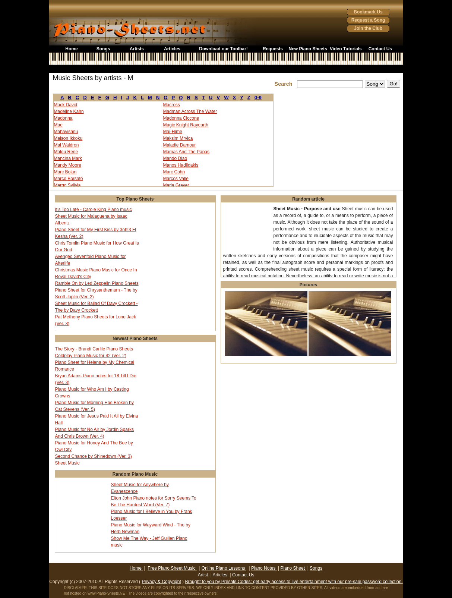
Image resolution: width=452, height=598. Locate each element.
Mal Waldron (66, 145)
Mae (58, 125)
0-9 (258, 97)
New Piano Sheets (308, 48)
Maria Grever (176, 185)
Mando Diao (175, 158)
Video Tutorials (346, 48)
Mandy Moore (67, 165)
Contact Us (380, 48)
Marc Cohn (174, 171)
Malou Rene (66, 151)
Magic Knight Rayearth (185, 125)
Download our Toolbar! (223, 48)
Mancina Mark (68, 158)
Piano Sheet (293, 568)
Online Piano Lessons (224, 568)
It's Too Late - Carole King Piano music (93, 209)
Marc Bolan (65, 171)
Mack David (66, 104)
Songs (103, 48)
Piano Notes (264, 568)
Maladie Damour (179, 145)
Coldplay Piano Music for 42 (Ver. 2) (90, 355)
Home (71, 48)
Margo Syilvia (67, 185)
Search (285, 84)
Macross (171, 104)
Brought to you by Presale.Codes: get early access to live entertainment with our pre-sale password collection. (293, 581)
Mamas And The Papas (186, 151)
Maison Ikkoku (68, 138)
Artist (203, 574)
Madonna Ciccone (181, 118)
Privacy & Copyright (161, 581)
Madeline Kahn (69, 111)
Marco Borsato (68, 178)
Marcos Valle (176, 178)
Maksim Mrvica (178, 138)
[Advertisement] (226, 69)
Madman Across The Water (190, 111)
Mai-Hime (172, 131)
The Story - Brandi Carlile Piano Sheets (94, 349)
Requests (273, 48)
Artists (137, 48)
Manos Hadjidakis (181, 165)
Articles (172, 48)
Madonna (63, 118)
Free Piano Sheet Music (172, 568)
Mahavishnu (66, 131)
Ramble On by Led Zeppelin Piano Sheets (97, 283)
